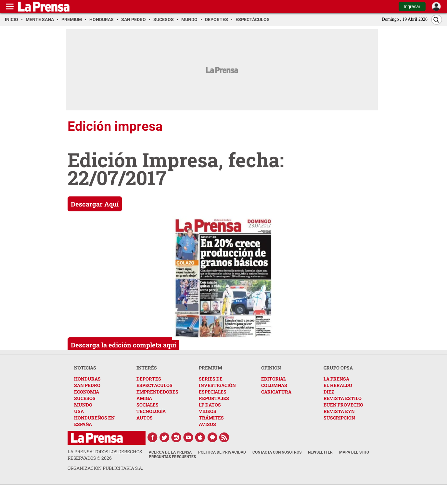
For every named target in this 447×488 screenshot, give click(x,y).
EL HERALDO (338, 385)
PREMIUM (210, 368)
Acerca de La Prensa (170, 452)
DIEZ (329, 392)
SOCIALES (147, 405)
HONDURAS (87, 379)
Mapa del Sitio (354, 452)
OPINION (271, 368)
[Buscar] (436, 20)
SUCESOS (85, 398)
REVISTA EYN (339, 411)
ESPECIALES (212, 392)
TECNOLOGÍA (151, 411)
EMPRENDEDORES (157, 392)
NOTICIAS (85, 368)
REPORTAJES (214, 398)
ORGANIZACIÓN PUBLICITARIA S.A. (105, 468)
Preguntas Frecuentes (172, 457)
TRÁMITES (211, 418)
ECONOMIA (86, 392)
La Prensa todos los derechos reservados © (105, 454)
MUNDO (83, 405)
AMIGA (144, 398)
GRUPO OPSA (338, 368)
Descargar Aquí (95, 204)
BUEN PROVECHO (343, 405)
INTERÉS (146, 368)
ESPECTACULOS (154, 385)
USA (79, 411)
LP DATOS (210, 405)
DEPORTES (148, 379)
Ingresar (412, 6)
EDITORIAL (273, 379)
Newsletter (320, 452)
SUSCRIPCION (339, 418)
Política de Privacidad (222, 452)
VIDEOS (207, 411)
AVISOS (207, 424)
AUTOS (144, 418)
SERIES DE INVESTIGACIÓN (217, 382)
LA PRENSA (336, 379)
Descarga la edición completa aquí (123, 345)
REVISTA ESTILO (343, 398)
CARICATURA (276, 392)
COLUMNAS (274, 385)
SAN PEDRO (87, 385)
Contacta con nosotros (276, 452)
